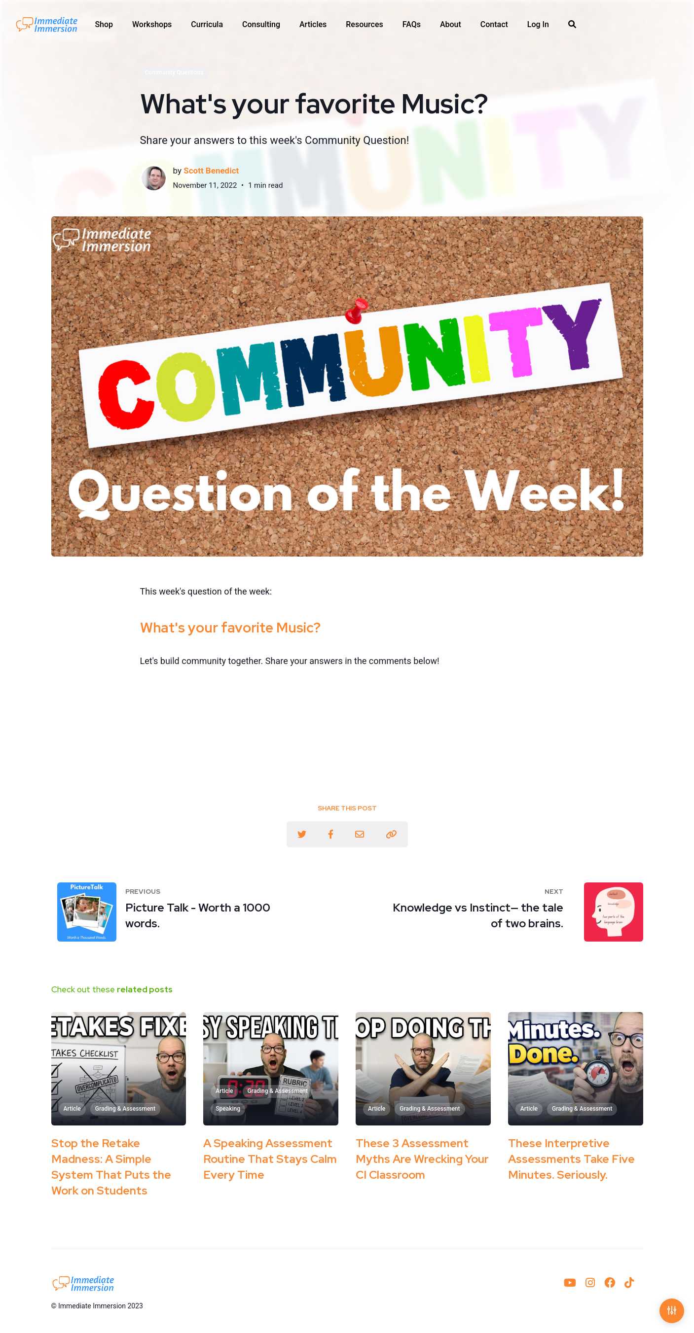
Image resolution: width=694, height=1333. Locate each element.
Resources (364, 24)
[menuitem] (104, 24)
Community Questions (174, 72)
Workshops (152, 24)
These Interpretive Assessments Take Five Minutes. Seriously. (571, 1159)
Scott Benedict (211, 170)
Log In (538, 24)
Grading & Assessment (125, 1108)
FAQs (411, 24)
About (450, 24)
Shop (104, 24)
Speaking (228, 1108)
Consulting (261, 24)
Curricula (207, 24)
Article (72, 1108)
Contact (494, 24)
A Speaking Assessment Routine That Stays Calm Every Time (270, 1159)
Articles (313, 24)
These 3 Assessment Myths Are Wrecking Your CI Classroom (422, 1159)
